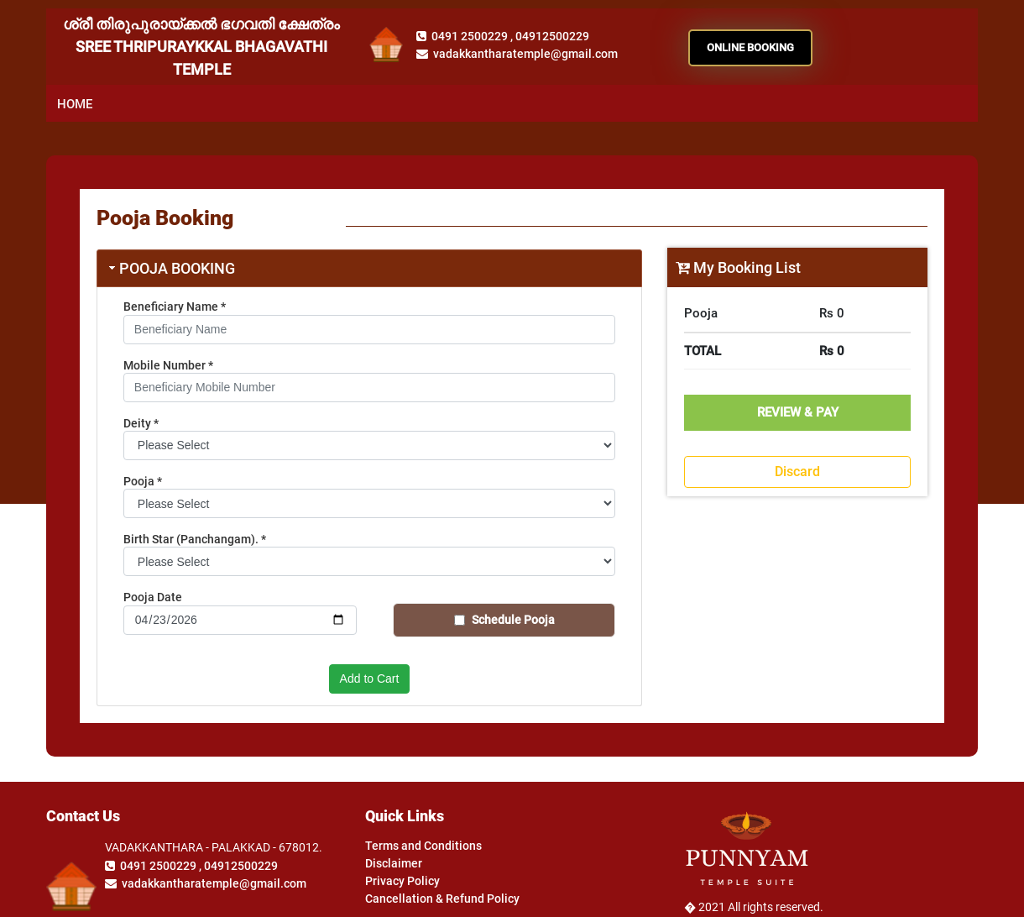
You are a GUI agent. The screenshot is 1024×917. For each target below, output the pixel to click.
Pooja (142, 481)
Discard (797, 471)
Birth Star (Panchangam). (194, 539)
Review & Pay (798, 412)
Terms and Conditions (423, 845)
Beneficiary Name (174, 306)
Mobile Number (168, 365)
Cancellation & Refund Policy (442, 898)
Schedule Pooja (513, 619)
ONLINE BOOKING (750, 47)
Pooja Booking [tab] (170, 268)
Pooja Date (152, 597)
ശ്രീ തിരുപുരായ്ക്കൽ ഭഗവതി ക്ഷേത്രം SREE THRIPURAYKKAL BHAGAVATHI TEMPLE (201, 46)
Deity (141, 423)
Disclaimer (393, 863)
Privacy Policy (402, 881)
